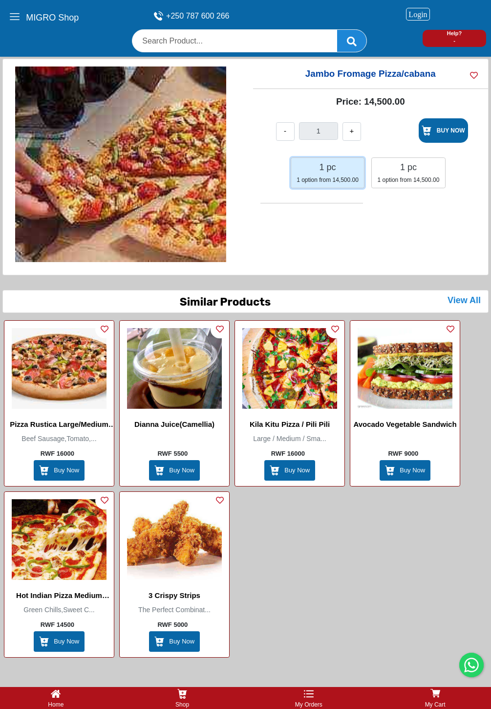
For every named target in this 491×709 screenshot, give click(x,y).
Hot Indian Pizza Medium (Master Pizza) (59, 597)
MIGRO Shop (52, 17)
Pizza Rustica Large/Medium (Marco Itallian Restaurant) (59, 426)
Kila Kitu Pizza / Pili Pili (290, 424)
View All (464, 300)
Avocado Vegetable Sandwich (404, 424)
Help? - (454, 37)
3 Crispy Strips (174, 595)
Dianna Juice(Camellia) (174, 424)
